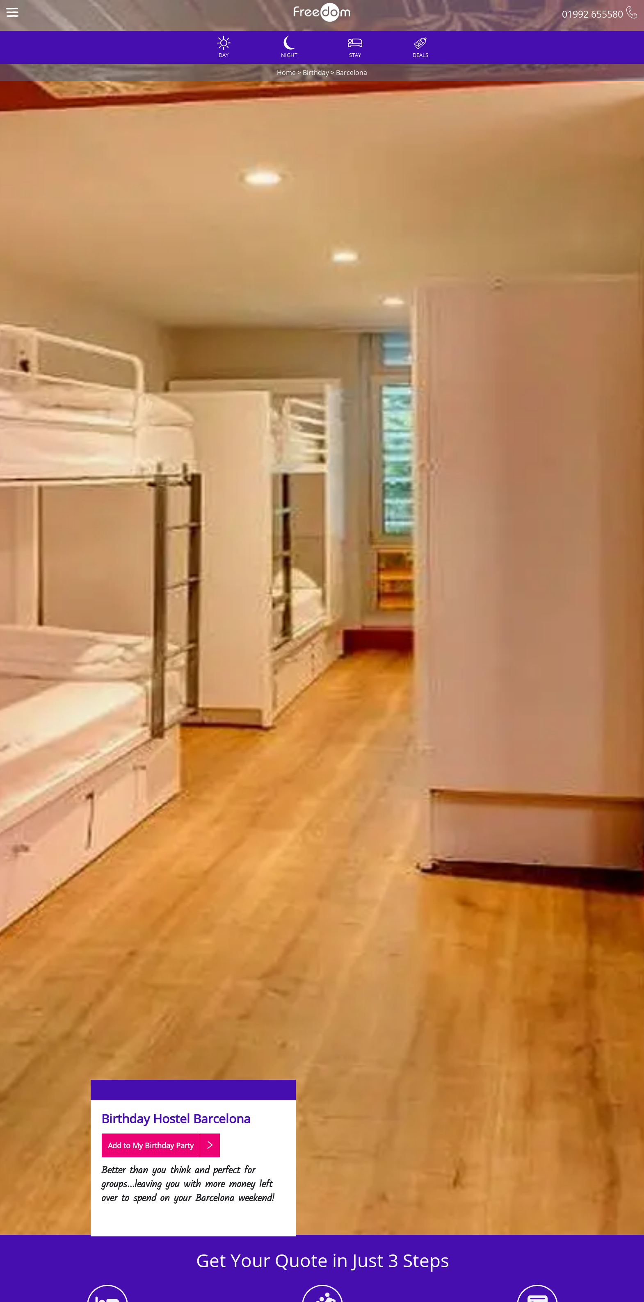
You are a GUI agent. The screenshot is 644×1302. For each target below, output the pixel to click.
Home (286, 72)
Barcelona (351, 72)
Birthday (316, 72)
